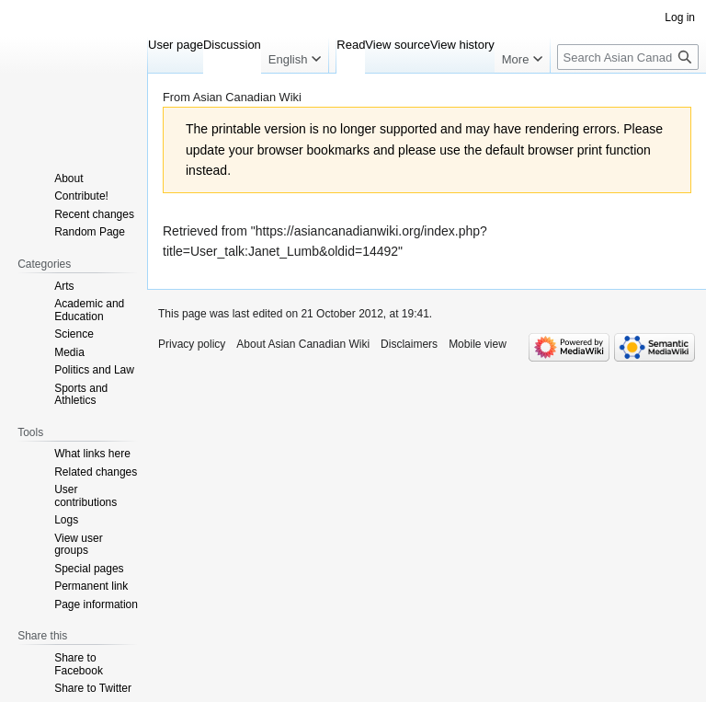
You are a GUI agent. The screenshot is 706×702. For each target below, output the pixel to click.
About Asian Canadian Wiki (303, 344)
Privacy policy (191, 344)
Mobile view (478, 344)
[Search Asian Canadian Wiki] (628, 57)
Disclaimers (409, 344)
